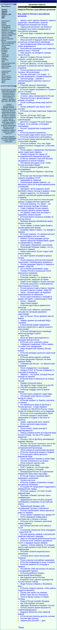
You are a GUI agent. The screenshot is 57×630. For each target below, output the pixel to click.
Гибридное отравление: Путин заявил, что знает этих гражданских (36, 345)
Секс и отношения (8, 43)
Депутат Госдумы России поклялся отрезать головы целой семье (34, 58)
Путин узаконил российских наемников (37, 560)
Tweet (21, 627)
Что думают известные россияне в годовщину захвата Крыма (34, 213)
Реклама (4, 51)
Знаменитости (6, 71)
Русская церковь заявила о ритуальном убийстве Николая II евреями (36, 535)
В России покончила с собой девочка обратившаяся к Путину (35, 285)
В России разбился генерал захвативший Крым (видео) (31, 574)
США (3, 16)
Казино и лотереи (7, 32)
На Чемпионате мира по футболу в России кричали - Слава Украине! (34, 406)
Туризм (4, 58)
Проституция (6, 45)
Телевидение (6, 27)
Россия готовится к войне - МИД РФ (36, 290)
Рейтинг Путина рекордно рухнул (34, 238)
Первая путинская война (31, 383)
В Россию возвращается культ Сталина (37, 562)
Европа (4, 13)
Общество (5, 73)
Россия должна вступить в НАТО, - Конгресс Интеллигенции (34, 71)
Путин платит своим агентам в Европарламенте (32, 429)
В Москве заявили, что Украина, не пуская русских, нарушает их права (34, 278)
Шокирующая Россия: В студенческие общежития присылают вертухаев (35, 473)
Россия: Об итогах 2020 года (32, 115)
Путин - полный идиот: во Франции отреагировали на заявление (34, 293)
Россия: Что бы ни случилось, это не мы (38, 443)
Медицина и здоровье (9, 30)
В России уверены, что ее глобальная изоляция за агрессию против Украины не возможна (36, 65)
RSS (3, 82)
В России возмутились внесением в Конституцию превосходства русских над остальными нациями (36, 139)
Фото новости (6, 76)
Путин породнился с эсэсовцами (34, 368)
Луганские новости (8, 86)
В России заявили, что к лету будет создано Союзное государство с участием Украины (36, 145)
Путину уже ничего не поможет (33, 592)
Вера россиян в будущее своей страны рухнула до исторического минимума (36, 41)
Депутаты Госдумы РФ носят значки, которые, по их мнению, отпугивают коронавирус (35, 124)
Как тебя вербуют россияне (32, 603)
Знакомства (5, 64)
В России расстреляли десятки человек (37, 616)
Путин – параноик (28, 301)
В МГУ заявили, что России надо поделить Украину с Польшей (33, 468)
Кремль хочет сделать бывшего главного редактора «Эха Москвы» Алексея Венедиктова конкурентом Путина (37, 22)
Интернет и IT (6, 29)
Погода (4, 47)
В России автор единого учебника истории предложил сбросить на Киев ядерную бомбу (34, 359)
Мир (3, 17)
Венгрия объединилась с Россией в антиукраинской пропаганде (34, 447)
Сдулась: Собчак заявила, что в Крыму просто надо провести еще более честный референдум (36, 547)
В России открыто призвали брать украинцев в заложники (34, 477)
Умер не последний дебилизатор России (38, 538)
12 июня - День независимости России (37, 96)
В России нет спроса (29, 275)
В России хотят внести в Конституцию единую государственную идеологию (35, 200)
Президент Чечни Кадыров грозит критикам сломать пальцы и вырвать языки (37, 190)
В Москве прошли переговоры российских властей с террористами (33, 86)
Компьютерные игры (8, 63)
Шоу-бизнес (6, 37)
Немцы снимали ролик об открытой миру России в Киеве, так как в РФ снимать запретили (37, 435)
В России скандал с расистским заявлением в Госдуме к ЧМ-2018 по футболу (34, 417)
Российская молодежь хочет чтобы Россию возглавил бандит (34, 164)
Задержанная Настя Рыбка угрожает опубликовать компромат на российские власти (35, 502)
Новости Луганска (7, 4)
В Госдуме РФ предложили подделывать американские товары (37, 488)
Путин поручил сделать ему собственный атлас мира (31, 464)
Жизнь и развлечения (9, 42)
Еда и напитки (6, 66)
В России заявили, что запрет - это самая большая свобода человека (34, 205)
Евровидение (6, 26)
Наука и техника (7, 35)
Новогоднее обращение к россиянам (36, 245)
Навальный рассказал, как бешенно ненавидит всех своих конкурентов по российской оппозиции (35, 29)
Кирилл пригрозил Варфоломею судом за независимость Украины (36, 242)
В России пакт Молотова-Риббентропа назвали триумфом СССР (36, 177)
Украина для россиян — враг (33, 620)
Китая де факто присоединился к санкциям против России (33, 339)
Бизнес (4, 22)
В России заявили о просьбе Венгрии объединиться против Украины (35, 159)
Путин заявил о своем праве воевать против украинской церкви (35, 226)
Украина (4, 11)
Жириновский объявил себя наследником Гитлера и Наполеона (33, 507)
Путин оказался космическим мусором (37, 450)
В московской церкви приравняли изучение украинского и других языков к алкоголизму (35, 327)
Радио (4, 53)
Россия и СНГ (6, 14)
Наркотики (5, 56)
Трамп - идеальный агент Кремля (34, 422)
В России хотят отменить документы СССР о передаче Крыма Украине (35, 542)
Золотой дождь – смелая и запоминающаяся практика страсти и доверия (34, 81)
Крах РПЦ (24, 335)
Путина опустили (27, 480)
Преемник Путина (28, 94)
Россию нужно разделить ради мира (36, 394)
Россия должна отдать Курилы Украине (37, 288)
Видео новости (7, 77)
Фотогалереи (6, 79)
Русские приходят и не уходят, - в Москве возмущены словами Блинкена (35, 75)
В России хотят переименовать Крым (36, 413)
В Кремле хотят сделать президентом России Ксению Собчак (35, 580)
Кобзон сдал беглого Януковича (34, 595)
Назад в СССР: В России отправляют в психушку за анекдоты (36, 371)
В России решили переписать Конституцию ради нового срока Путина (35, 134)
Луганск (4, 9)
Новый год (5, 55)
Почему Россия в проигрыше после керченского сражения (34, 272)
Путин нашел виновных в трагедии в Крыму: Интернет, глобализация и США (35, 298)
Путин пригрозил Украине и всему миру (37, 459)
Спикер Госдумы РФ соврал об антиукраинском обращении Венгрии (34, 155)
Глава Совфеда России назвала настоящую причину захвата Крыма (33, 209)
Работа (4, 24)
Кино (3, 61)
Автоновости (6, 21)
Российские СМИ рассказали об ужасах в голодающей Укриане (36, 570)
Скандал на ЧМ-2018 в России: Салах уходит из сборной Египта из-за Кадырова (36, 410)
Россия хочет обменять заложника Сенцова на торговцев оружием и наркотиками (34, 312)
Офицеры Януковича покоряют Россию (37, 605)
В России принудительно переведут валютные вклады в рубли (35, 332)
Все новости (6, 6)
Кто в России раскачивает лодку (34, 269)
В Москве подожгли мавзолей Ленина (36, 38)
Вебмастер (5, 68)
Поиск (4, 74)
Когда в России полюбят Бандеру (34, 601)
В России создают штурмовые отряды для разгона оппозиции (36, 483)
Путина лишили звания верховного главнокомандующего (34, 609)
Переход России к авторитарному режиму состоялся (34, 99)
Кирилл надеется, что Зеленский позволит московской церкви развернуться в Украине (36, 195)
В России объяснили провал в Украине (37, 452)
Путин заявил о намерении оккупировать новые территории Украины (37, 151)
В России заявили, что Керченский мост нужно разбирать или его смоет (36, 235)
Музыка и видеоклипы (9, 34)
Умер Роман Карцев (29, 303)
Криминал (5, 60)
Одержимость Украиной (30, 180)
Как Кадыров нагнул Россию (32, 577)
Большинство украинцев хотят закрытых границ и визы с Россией (37, 49)
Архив (4, 81)
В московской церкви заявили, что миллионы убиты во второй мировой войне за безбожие (36, 184)
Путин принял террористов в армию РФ (37, 515)
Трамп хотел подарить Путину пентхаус (37, 282)
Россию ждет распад (29, 618)
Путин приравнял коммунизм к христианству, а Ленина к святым (32, 518)
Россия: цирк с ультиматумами (33, 61)
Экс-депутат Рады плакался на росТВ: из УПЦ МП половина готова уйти (36, 386)
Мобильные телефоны (5, 49)
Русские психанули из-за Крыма (34, 461)
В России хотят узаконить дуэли (34, 342)
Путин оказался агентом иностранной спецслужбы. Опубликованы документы (35, 261)
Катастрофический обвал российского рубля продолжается (36, 45)
